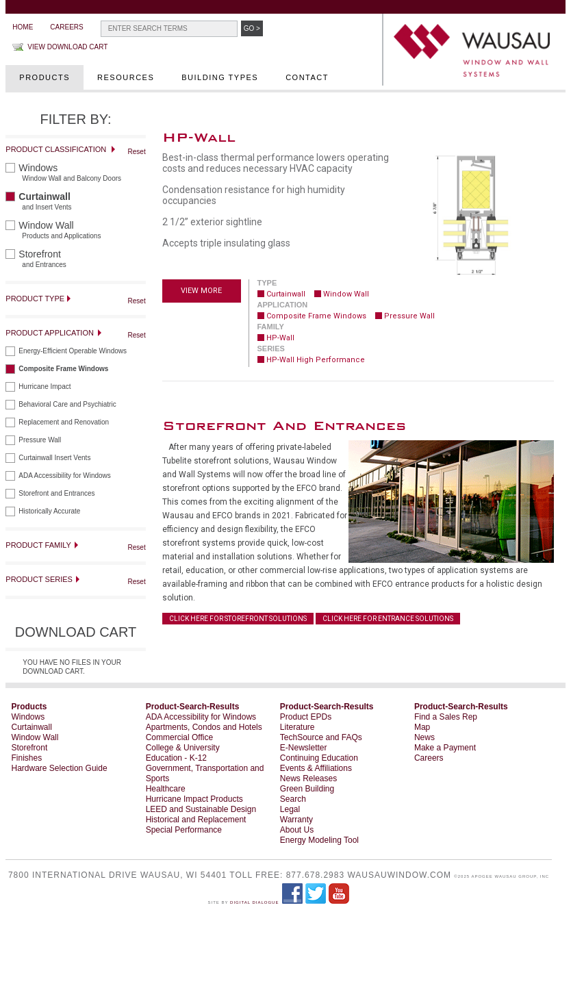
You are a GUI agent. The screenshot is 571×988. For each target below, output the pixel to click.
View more (201, 290)
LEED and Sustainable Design (201, 809)
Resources (125, 77)
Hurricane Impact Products (194, 799)
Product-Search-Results (193, 706)
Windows (28, 717)
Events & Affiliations (316, 768)
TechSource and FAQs (321, 737)
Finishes (27, 758)
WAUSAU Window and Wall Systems (476, 51)
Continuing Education (319, 758)
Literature (297, 727)
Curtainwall (285, 294)
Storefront (30, 747)
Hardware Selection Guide (59, 768)
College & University (183, 747)
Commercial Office (179, 737)
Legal (290, 809)
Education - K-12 (176, 758)
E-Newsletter (303, 747)
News (424, 737)
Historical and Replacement (196, 819)
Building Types (219, 77)
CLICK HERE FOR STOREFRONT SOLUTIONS (238, 618)
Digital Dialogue (254, 902)
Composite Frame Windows (316, 316)
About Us (297, 830)
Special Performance (184, 830)
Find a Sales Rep (445, 717)
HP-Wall (280, 337)
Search (293, 799)
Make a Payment (445, 747)
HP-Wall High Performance (315, 359)
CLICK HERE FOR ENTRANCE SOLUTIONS (387, 618)
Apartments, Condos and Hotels (204, 727)
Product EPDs (305, 717)
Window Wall (346, 294)
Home (22, 27)
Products (44, 77)
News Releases (308, 778)
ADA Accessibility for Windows (201, 717)
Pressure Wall (409, 316)
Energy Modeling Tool (319, 840)
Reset (137, 151)
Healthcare (166, 789)
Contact (307, 77)
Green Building (307, 789)
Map (422, 727)
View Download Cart (67, 47)
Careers (66, 27)
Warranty (296, 819)
